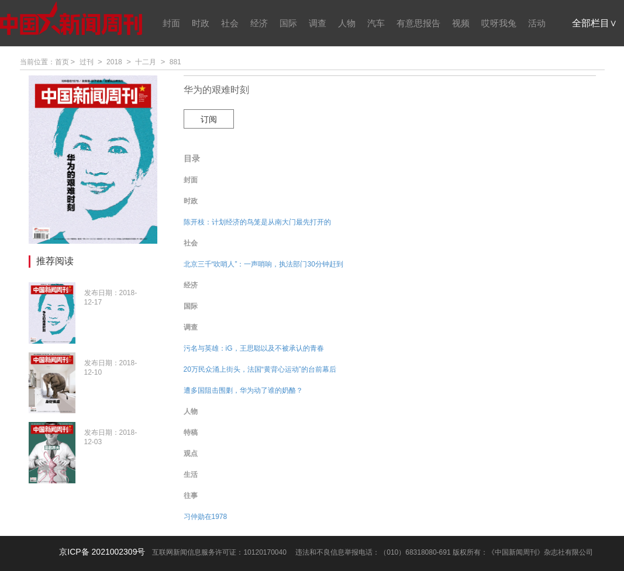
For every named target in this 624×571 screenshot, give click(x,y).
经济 (259, 23)
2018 (114, 62)
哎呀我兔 (498, 23)
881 (175, 62)
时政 (200, 23)
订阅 (209, 119)
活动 (537, 23)
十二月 (145, 62)
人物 (347, 23)
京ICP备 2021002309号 (102, 551)
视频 (461, 23)
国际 (288, 23)
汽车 (376, 23)
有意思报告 (418, 23)
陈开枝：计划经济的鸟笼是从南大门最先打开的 (257, 222)
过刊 (87, 62)
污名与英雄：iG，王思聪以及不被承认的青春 (254, 348)
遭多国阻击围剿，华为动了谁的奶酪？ (243, 390)
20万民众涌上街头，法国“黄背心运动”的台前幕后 (260, 369)
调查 (317, 23)
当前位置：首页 (44, 62)
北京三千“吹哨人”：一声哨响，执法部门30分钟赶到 (263, 264)
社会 (230, 23)
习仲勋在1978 (205, 517)
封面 (171, 23)
